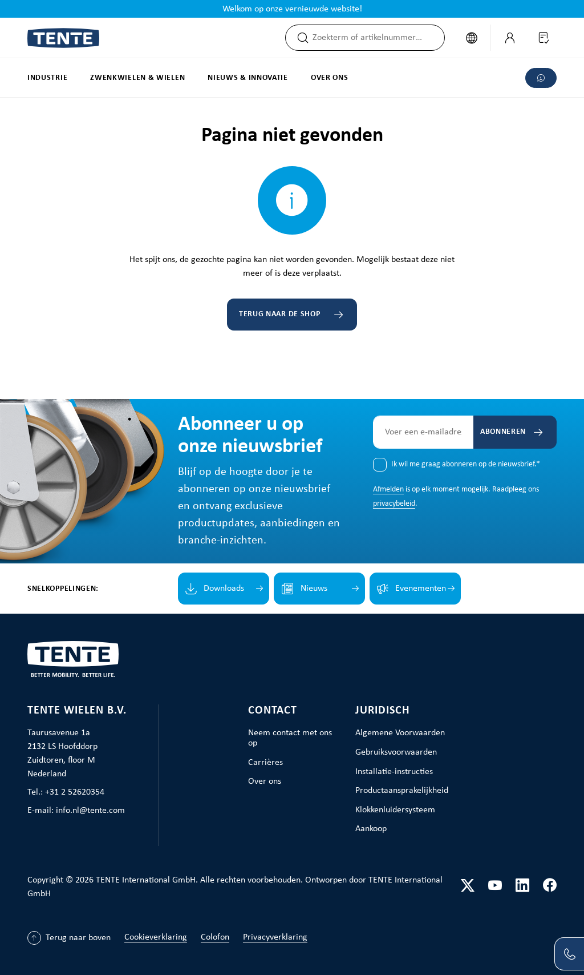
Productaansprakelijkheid (401, 790)
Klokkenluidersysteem (395, 810)
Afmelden (388, 489)
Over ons (264, 781)
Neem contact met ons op (290, 738)
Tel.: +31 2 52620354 (65, 792)
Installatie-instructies (394, 771)
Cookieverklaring (155, 937)
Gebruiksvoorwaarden (396, 752)
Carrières (265, 762)
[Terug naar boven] (69, 938)
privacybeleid (394, 503)
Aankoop (371, 828)
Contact (272, 710)
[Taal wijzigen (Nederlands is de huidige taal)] (471, 38)
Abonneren (502, 432)
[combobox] (378, 37)
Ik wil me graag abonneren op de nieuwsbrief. (465, 464)
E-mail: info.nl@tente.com (76, 810)
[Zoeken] (299, 37)
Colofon (215, 937)
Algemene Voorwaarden (400, 733)
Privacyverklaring (275, 937)
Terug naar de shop (280, 314)
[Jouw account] (509, 38)
